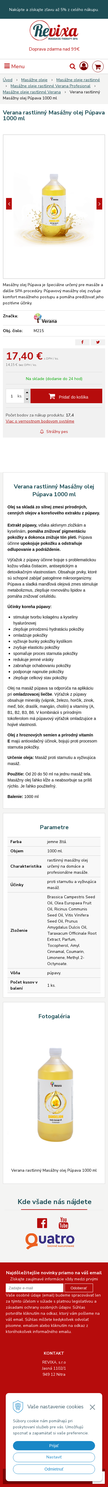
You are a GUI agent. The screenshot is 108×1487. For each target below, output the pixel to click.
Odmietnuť (54, 1469)
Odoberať (79, 1288)
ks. (20, 396)
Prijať (54, 1445)
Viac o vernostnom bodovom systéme (40, 421)
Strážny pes (54, 431)
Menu (14, 66)
